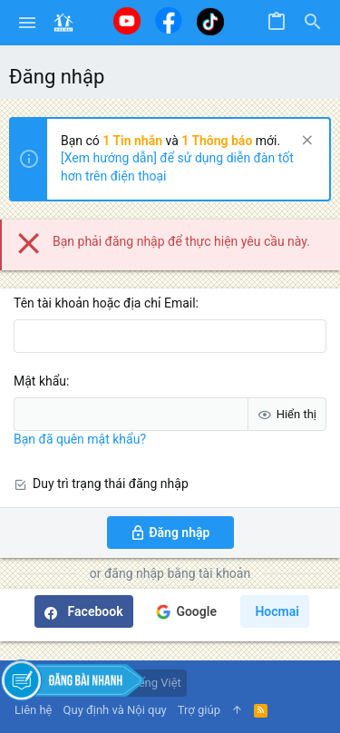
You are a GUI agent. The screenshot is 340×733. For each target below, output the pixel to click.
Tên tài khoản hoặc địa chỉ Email (105, 303)
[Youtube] (127, 21)
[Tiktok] (210, 21)
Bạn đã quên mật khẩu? (80, 439)
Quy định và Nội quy (115, 710)
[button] (27, 22)
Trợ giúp (199, 710)
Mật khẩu (40, 381)
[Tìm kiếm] (313, 23)
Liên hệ (34, 710)
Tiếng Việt (147, 682)
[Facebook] (168, 20)
